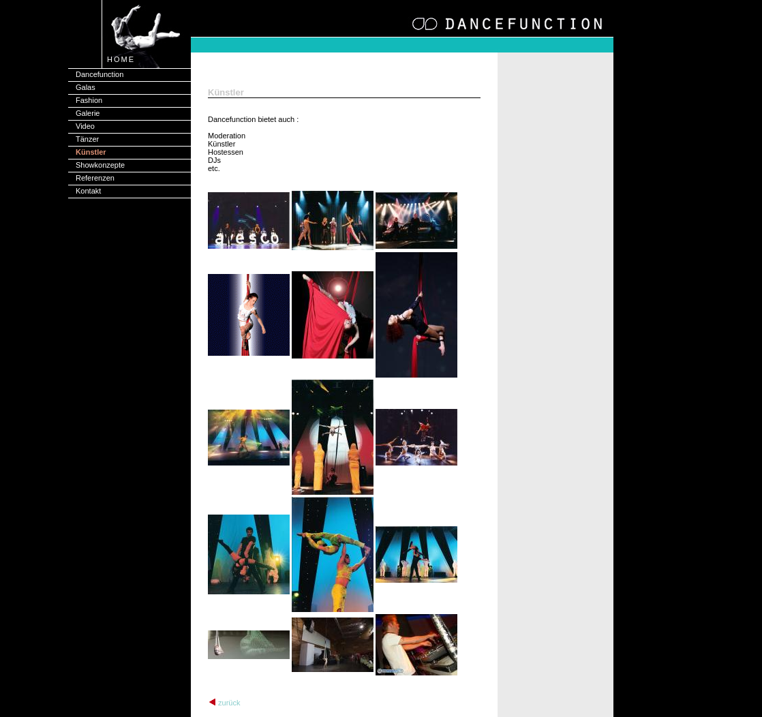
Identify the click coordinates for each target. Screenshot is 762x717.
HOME (121, 59)
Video (85, 126)
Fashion (89, 100)
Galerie (88, 113)
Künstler (91, 152)
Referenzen (95, 178)
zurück (229, 703)
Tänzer (87, 139)
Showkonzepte (100, 165)
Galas (85, 87)
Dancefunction (99, 74)
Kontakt (88, 191)
